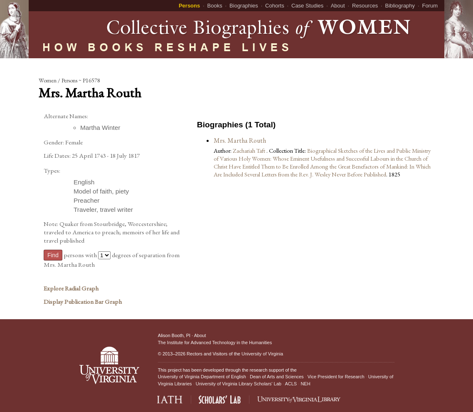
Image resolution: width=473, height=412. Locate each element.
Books (214, 5)
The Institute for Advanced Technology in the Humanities (215, 342)
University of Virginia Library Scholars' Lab (238, 383)
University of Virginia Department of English (202, 376)
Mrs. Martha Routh (240, 140)
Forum (430, 5)
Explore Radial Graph (71, 288)
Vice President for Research (336, 376)
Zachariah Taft (249, 150)
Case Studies (307, 5)
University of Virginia (262, 353)
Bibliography (400, 5)
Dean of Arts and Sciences (277, 376)
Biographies (243, 5)
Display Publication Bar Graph (83, 302)
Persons (189, 5)
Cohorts (274, 5)
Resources (365, 5)
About (338, 5)
